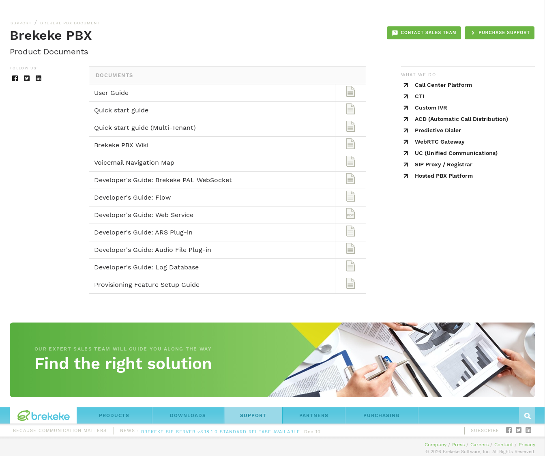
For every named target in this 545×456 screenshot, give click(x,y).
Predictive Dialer (438, 130)
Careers (479, 444)
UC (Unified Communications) (456, 153)
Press (458, 444)
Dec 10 (312, 432)
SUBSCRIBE (485, 430)
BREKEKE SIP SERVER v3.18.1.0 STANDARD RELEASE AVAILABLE (220, 432)
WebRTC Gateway (440, 141)
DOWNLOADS (188, 415)
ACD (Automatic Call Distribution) (461, 119)
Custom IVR (431, 107)
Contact (503, 444)
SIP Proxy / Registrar (443, 164)
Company (435, 444)
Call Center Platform (443, 85)
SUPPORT (21, 23)
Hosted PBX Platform (444, 175)
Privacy (527, 444)
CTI (419, 96)
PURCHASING (381, 415)
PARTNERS (313, 415)
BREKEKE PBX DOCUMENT (70, 23)
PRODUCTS (114, 415)
